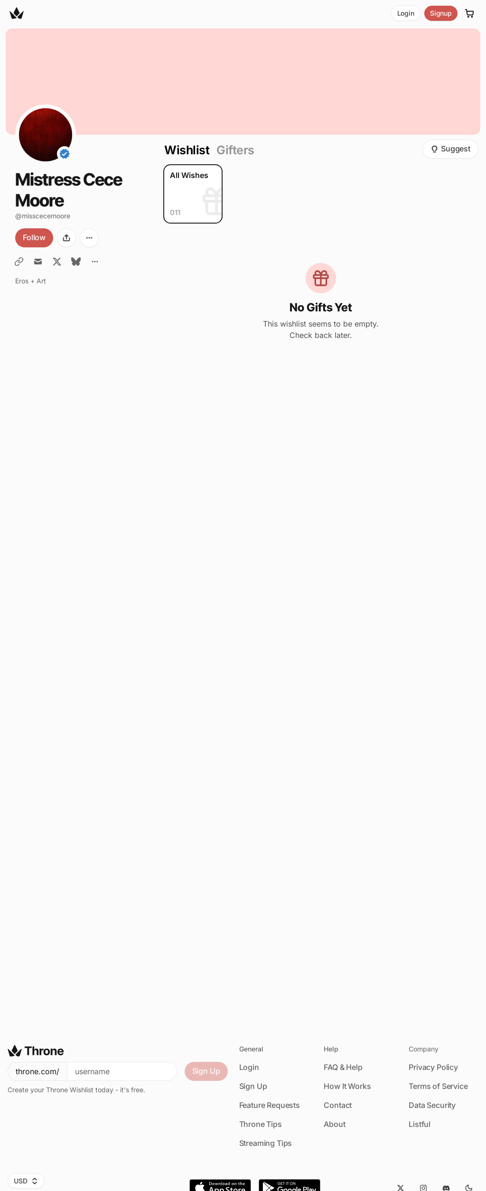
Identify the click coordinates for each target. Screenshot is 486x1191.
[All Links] (94, 261)
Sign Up (206, 1071)
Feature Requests (269, 1105)
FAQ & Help (343, 1067)
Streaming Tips (265, 1143)
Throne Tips (260, 1124)
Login (405, 13)
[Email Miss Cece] (37, 261)
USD (26, 1181)
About (334, 1124)
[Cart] (469, 13)
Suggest (450, 148)
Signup (441, 13)
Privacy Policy (433, 1067)
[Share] (66, 237)
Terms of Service (438, 1086)
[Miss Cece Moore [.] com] (18, 261)
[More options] (89, 237)
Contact (338, 1105)
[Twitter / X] (56, 261)
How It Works (347, 1086)
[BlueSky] (75, 261)
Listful (419, 1124)
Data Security (432, 1105)
